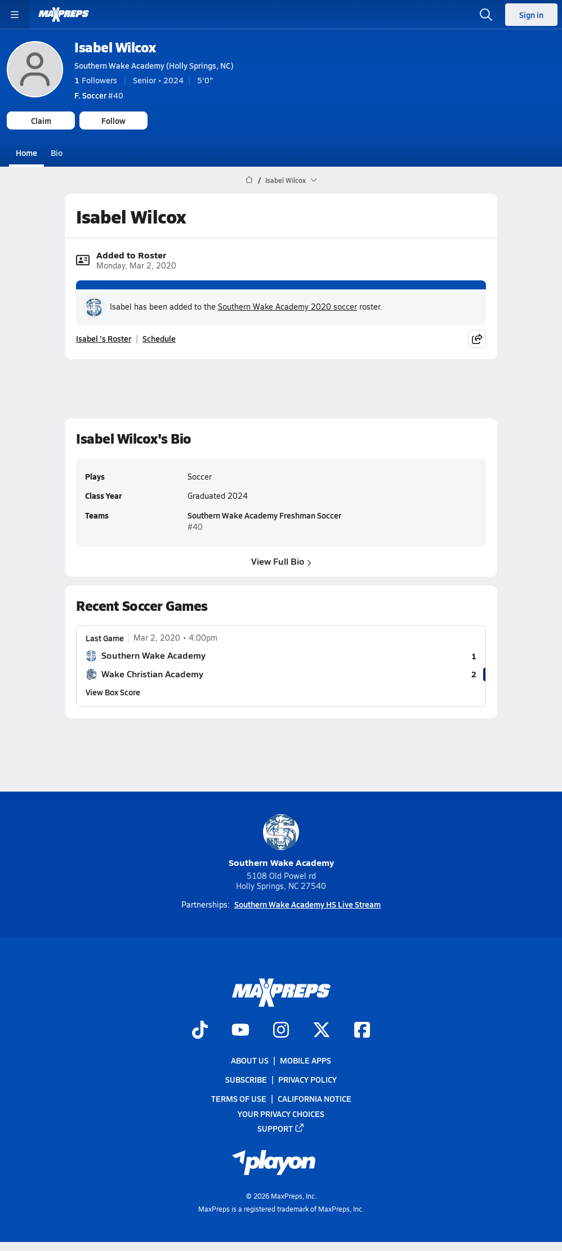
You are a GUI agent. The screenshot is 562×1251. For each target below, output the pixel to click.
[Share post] (477, 338)
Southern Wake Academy (281, 841)
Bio (57, 152)
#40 (98, 95)
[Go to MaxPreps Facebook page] (362, 1031)
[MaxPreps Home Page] (249, 180)
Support (281, 1128)
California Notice (314, 1098)
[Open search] (486, 14)
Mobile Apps (305, 1060)
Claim (41, 120)
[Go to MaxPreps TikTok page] (200, 1031)
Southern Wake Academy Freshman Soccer (264, 515)
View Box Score (113, 692)
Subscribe (246, 1079)
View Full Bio (281, 561)
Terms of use (238, 1098)
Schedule (159, 338)
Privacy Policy (307, 1079)
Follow (113, 120)
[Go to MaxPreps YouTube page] (240, 1031)
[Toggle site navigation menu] (14, 14)
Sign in (531, 14)
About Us (250, 1060)
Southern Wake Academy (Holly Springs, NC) (154, 65)
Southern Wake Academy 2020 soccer (287, 306)
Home (26, 152)
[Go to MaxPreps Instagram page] (281, 1031)
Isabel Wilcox (115, 47)
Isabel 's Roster (103, 338)
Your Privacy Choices (281, 1114)
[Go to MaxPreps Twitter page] (322, 1031)
